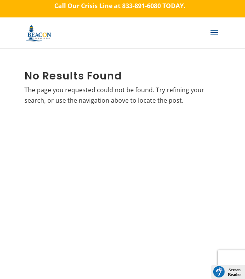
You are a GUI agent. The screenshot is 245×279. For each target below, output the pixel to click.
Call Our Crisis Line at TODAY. (120, 6)
